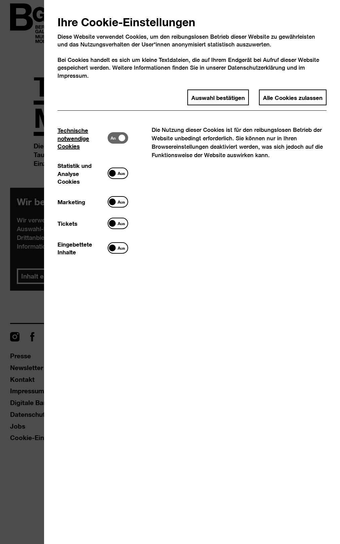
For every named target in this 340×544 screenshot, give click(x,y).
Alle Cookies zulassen (293, 97)
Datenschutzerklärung (256, 67)
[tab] (83, 138)
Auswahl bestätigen (218, 97)
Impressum (72, 75)
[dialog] (170, 272)
